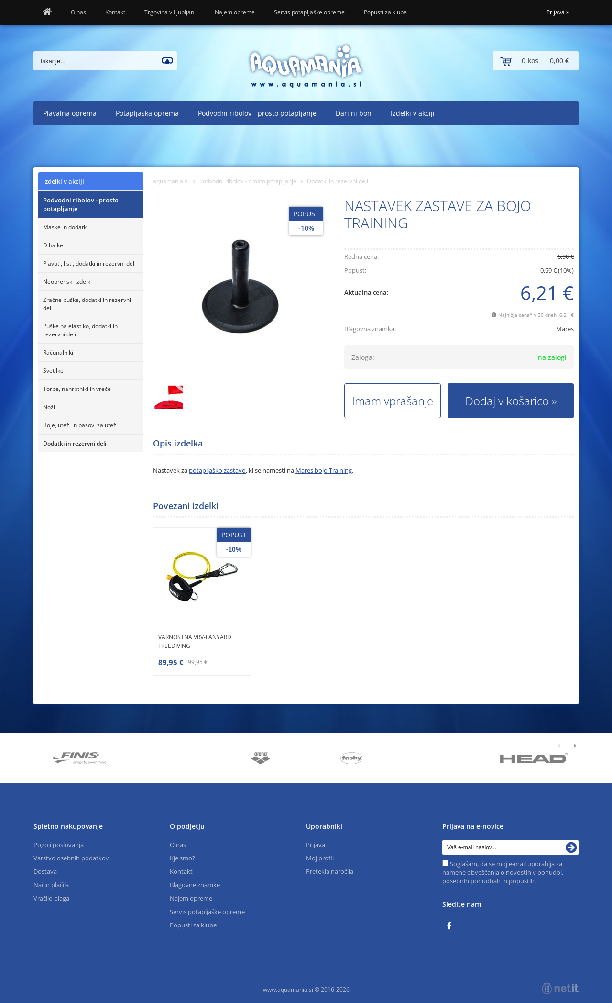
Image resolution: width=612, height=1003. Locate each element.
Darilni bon (354, 113)
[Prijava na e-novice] (571, 847)
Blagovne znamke (195, 884)
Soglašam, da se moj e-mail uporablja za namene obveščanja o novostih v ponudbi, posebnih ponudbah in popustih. (502, 872)
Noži (49, 407)
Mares (565, 328)
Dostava (45, 871)
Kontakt (115, 12)
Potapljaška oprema (147, 113)
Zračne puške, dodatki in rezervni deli (87, 304)
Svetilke (53, 371)
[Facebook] (451, 926)
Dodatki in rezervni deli (74, 443)
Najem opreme (235, 12)
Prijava (557, 12)
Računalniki (58, 352)
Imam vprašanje (392, 401)
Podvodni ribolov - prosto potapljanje (257, 113)
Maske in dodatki (65, 227)
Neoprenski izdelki (67, 282)
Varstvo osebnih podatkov (71, 858)
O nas (78, 12)
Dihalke (53, 245)
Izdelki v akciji (413, 113)
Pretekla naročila (329, 871)
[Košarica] (536, 60)
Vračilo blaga (51, 898)
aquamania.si (171, 181)
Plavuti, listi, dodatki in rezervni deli (89, 263)
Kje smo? (182, 858)
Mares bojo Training (323, 470)
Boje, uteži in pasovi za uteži (80, 425)
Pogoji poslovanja (58, 844)
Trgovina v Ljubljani (170, 12)
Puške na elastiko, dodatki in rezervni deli (80, 330)
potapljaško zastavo (217, 470)
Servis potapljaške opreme (309, 12)
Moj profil (320, 858)
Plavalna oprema (70, 113)
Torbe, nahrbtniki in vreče (77, 389)
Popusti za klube (385, 12)
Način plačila (51, 884)
